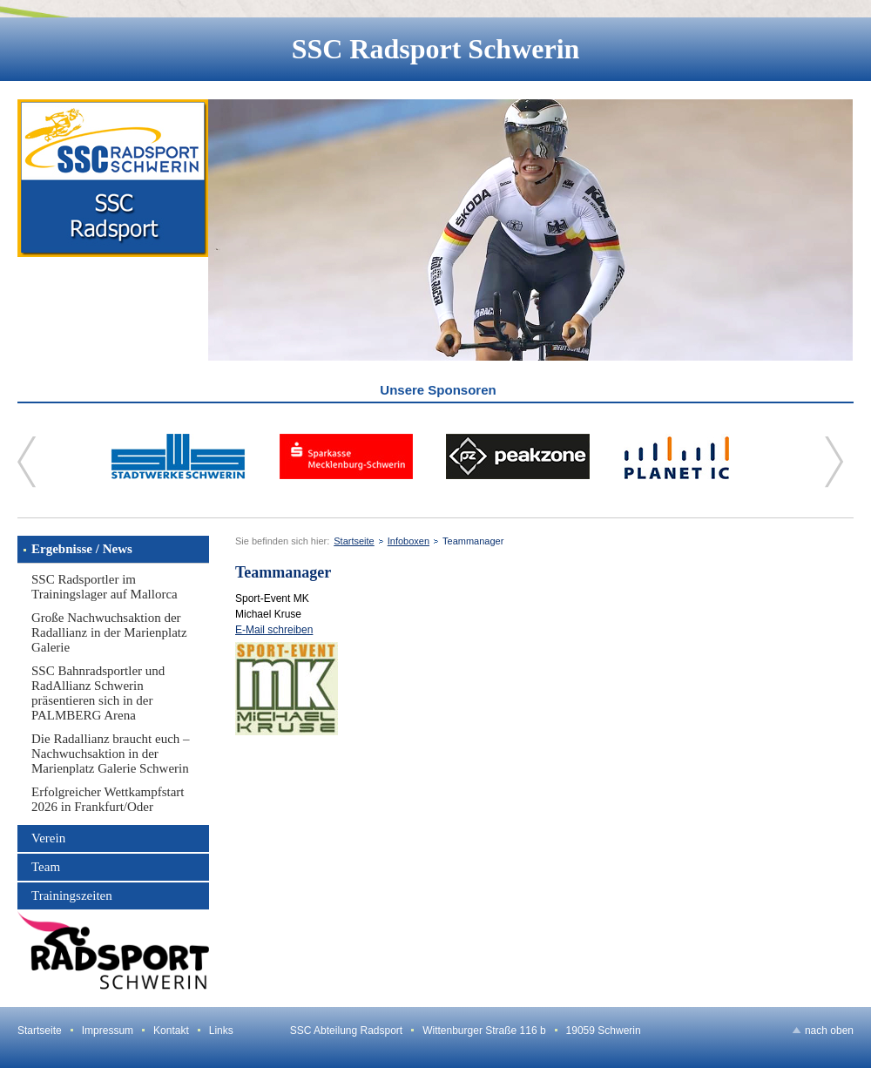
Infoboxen (408, 541)
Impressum (107, 1030)
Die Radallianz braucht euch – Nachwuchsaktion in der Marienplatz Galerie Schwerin (110, 753)
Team (45, 867)
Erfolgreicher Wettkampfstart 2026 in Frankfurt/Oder (108, 799)
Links (221, 1030)
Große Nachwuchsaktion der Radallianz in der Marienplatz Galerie (109, 632)
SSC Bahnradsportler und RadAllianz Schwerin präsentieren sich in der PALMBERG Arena (98, 693)
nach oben (829, 1030)
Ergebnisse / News (81, 549)
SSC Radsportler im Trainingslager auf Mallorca (104, 586)
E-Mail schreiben (274, 630)
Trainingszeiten (71, 895)
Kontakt (171, 1030)
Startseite (354, 541)
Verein (48, 838)
